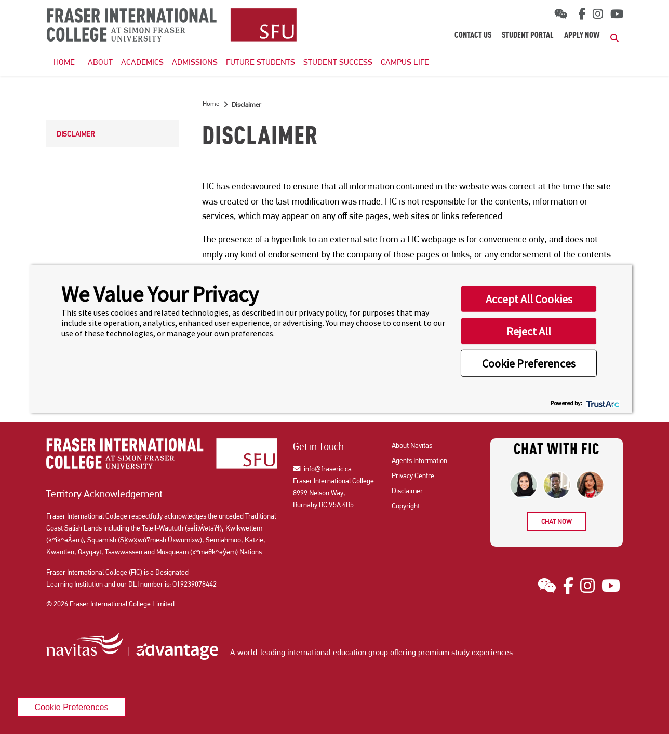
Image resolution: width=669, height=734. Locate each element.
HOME (64, 62)
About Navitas (412, 445)
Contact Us (472, 36)
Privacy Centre (413, 475)
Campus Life (405, 62)
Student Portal (528, 36)
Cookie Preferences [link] (71, 707)
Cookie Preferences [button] (529, 363)
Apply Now (582, 36)
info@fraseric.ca (322, 469)
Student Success (337, 62)
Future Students (260, 62)
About (100, 62)
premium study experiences (465, 652)
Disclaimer (76, 134)
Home (211, 103)
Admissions (195, 62)
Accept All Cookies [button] (529, 299)
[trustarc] (601, 402)
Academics (142, 62)
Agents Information (419, 460)
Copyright (406, 505)
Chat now (556, 521)
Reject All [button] (528, 331)
